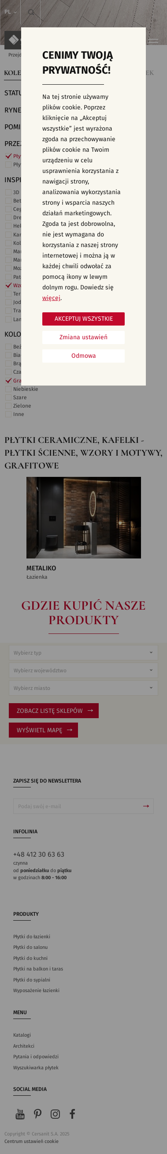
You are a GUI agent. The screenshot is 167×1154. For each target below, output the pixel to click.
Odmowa (83, 356)
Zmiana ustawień (83, 337)
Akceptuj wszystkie (84, 319)
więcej (51, 298)
